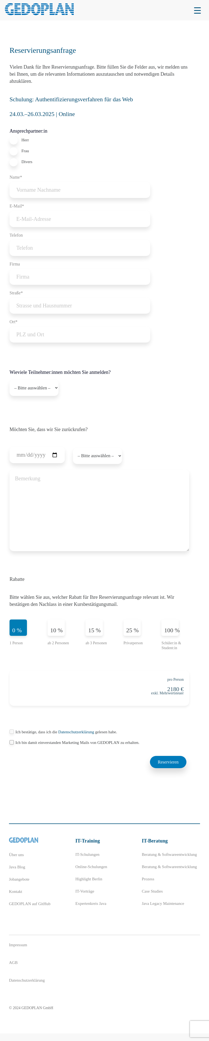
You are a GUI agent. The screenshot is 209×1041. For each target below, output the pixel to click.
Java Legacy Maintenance (163, 911)
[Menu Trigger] (197, 10)
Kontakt (15, 899)
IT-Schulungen (87, 862)
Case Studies (152, 899)
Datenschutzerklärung (76, 739)
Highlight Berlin (88, 886)
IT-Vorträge (84, 899)
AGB (13, 970)
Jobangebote (19, 887)
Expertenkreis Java (90, 911)
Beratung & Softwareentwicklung (169, 862)
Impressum (18, 952)
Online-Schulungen (91, 874)
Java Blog (17, 874)
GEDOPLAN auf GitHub (29, 911)
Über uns (16, 862)
